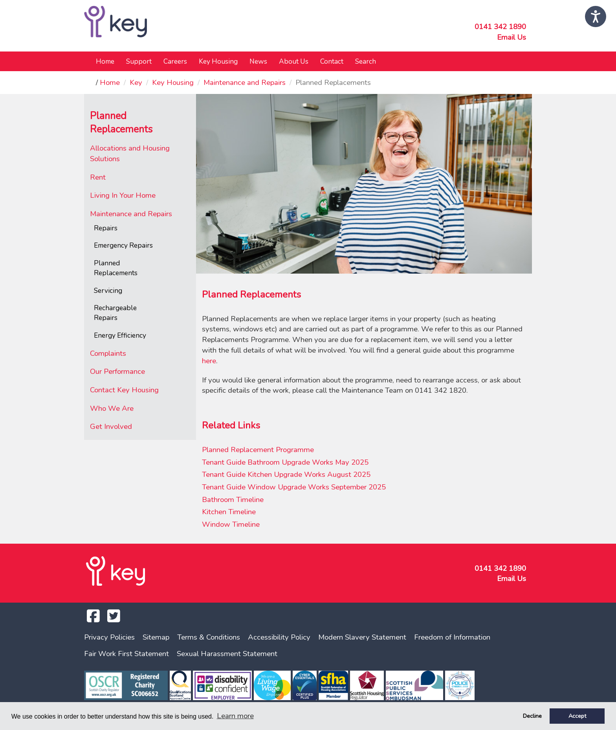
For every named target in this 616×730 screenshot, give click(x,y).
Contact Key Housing (124, 390)
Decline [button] (532, 716)
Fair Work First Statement (126, 654)
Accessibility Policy (279, 637)
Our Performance (117, 371)
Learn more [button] (235, 716)
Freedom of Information (452, 637)
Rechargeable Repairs (115, 312)
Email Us (511, 37)
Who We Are (112, 408)
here (209, 361)
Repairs (105, 228)
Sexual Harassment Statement (227, 654)
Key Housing (173, 82)
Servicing (108, 290)
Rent (98, 177)
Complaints (108, 353)
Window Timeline (231, 524)
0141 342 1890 (500, 27)
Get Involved (111, 426)
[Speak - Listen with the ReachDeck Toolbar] (595, 16)
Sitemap (156, 637)
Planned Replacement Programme (258, 450)
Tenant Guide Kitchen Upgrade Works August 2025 (286, 474)
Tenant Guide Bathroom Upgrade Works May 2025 (285, 462)
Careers (175, 61)
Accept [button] (577, 716)
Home (105, 61)
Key (136, 82)
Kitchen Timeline (229, 512)
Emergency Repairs (123, 245)
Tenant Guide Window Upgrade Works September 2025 (294, 487)
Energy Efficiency (120, 335)
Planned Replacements (116, 268)
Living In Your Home (123, 195)
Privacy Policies (109, 637)
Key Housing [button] (218, 61)
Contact (331, 61)
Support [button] (139, 61)
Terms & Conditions (208, 637)
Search (365, 61)
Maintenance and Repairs (245, 82)
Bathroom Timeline (233, 500)
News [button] (258, 61)
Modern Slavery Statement (362, 637)
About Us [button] (293, 61)
